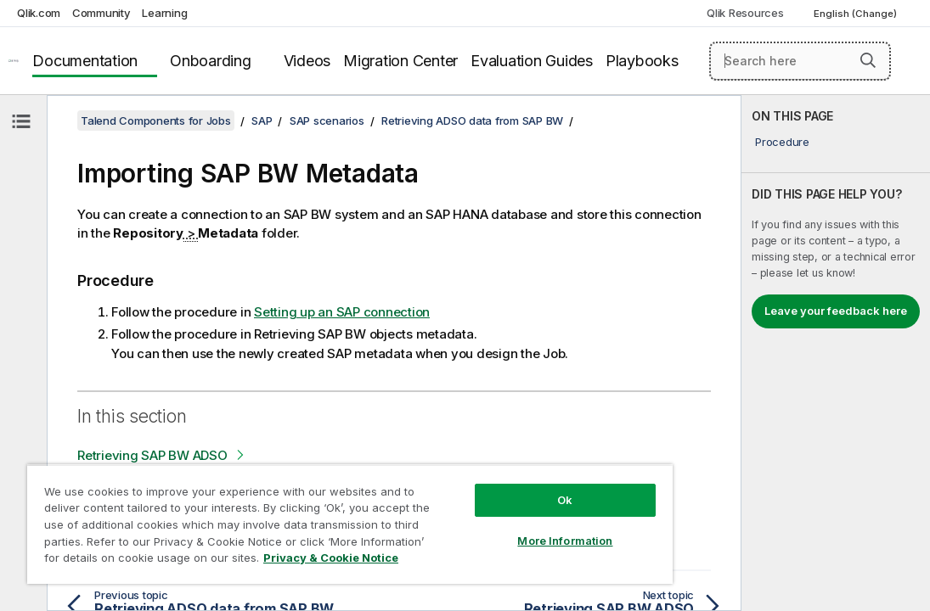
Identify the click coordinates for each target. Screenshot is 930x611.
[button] (868, 60)
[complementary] (835, 353)
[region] (296, 509)
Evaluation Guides (532, 61)
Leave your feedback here (835, 310)
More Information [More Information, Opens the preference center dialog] (475, 511)
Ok (475, 470)
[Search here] (800, 61)
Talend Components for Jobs (156, 120)
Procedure (782, 142)
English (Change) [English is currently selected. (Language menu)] (856, 14)
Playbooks (642, 61)
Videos (307, 61)
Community (101, 13)
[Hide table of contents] (21, 121)
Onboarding (210, 61)
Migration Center (400, 61)
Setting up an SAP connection (342, 312)
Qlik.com (38, 13)
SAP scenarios (327, 120)
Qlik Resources (745, 13)
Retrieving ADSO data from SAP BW (472, 120)
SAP (261, 120)
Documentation (85, 61)
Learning (164, 13)
